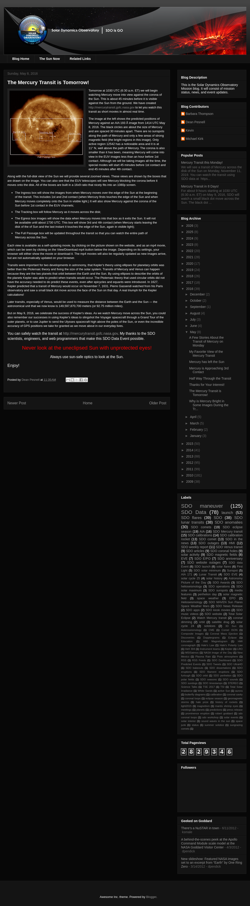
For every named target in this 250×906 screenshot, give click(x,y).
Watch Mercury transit (212, 618)
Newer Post (16, 403)
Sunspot (232, 570)
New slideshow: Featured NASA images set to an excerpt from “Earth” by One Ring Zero (211, 863)
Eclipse (232, 637)
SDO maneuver (202, 506)
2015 (190, 443)
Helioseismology (191, 602)
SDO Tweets (214, 664)
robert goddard (224, 713)
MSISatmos (192, 652)
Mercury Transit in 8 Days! (200, 186)
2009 (190, 481)
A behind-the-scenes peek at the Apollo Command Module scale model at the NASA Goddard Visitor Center (209, 843)
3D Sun (230, 626)
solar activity (190, 554)
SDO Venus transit (229, 547)
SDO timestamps (213, 683)
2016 (190, 289)
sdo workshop (210, 717)
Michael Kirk (194, 139)
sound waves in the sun (215, 721)
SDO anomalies (229, 522)
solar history (214, 578)
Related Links (80, 59)
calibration (216, 694)
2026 (190, 225)
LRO (240, 649)
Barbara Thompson (199, 114)
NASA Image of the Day (218, 652)
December (198, 294)
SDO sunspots (218, 590)
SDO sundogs (189, 683)
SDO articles (195, 551)
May (193, 332)
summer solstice (214, 725)
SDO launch (202, 566)
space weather (208, 598)
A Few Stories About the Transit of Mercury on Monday (206, 341)
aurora (239, 690)
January (196, 436)
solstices (209, 626)
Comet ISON (230, 630)
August (195, 313)
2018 (190, 276)
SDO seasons (208, 679)
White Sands (205, 690)
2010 (190, 475)
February (197, 429)
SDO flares (191, 518)
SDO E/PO (202, 558)
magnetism (203, 706)
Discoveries (187, 637)
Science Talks (189, 686)
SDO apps (193, 610)
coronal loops (193, 698)
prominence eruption (197, 713)
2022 (190, 251)
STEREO (233, 683)
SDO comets (201, 527)
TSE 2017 (209, 686)
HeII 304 (190, 649)
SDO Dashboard (221, 660)
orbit (202, 622)
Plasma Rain (203, 656)
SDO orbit (202, 675)
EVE (184, 558)
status (195, 725)
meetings (186, 709)
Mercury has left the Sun (206, 362)
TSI (222, 686)
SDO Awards (221, 582)
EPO (232, 598)
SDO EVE (231, 574)
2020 (190, 263)
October (196, 300)
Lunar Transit (208, 574)
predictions (216, 709)
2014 (190, 450)
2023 (190, 244)
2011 (190, 469)
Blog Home (20, 59)
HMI (232, 543)
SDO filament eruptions (214, 671)
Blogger (151, 897)
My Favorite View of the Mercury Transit (206, 353)
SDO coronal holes (224, 551)
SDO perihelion (222, 675)
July (193, 319)
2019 (190, 270)
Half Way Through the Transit (210, 378)
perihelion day (207, 594)
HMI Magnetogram (215, 641)
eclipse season (214, 698)
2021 (190, 257)
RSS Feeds (199, 660)
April (193, 417)
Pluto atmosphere (227, 656)
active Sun (224, 690)
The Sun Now (49, 59)
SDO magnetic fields (222, 554)
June (194, 326)
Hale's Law (207, 645)
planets (200, 709)
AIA (202, 531)
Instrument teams (210, 649)
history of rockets (227, 702)
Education (187, 641)
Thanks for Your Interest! (207, 385)
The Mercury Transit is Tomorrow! (205, 393)
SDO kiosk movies (218, 610)
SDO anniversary (230, 558)
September (198, 307)
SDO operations (219, 586)
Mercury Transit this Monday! (202, 162)
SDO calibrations (200, 535)
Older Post (157, 403)
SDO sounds (230, 679)
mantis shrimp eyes (226, 706)
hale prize (202, 702)
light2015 (186, 706)
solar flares (223, 566)
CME (211, 630)
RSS (183, 660)
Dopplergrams (211, 637)
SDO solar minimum (207, 570)
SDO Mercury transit (228, 531)
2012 (190, 462)
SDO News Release (229, 606)
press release (235, 709)
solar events (231, 717)
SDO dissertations (220, 667)
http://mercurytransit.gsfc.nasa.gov (112, 107)
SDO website (213, 614)
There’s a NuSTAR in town (200, 828)
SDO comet (207, 539)
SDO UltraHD (235, 664)
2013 (190, 456)
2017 (190, 282)
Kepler (228, 649)
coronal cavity (235, 694)
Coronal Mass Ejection (224, 633)
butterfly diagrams (195, 694)
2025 (190, 232)
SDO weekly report (194, 547)
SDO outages (208, 543)
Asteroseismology (191, 630)
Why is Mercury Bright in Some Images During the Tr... (208, 405)
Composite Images (192, 633)
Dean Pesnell (195, 122)
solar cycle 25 (190, 578)
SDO (218, 518)
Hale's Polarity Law (231, 645)
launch (227, 512)
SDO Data (193, 512)
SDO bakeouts (194, 667)
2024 (190, 238)
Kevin (190, 130)
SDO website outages (204, 562)
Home (88, 403)
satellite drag (220, 622)
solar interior (188, 721)
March (195, 423)
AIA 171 (186, 574)
